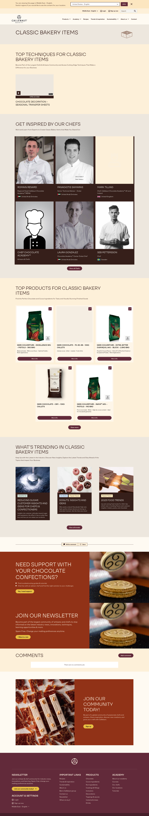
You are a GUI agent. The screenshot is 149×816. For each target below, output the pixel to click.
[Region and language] (95, 4)
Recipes (86, 19)
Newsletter (63, 797)
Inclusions (89, 791)
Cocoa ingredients (92, 782)
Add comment (126, 655)
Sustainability (64, 785)
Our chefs (116, 785)
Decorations (90, 794)
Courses (115, 782)
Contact (134, 19)
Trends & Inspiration (98, 19)
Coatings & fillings (92, 788)
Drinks (88, 803)
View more (74, 427)
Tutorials (115, 791)
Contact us (63, 794)
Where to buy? (64, 800)
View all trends (74, 527)
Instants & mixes (92, 800)
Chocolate (90, 779)
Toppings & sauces (92, 797)
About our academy (119, 779)
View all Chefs (74, 268)
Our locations (117, 788)
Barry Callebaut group (67, 791)
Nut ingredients (91, 785)
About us (62, 788)
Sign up (88, 726)
